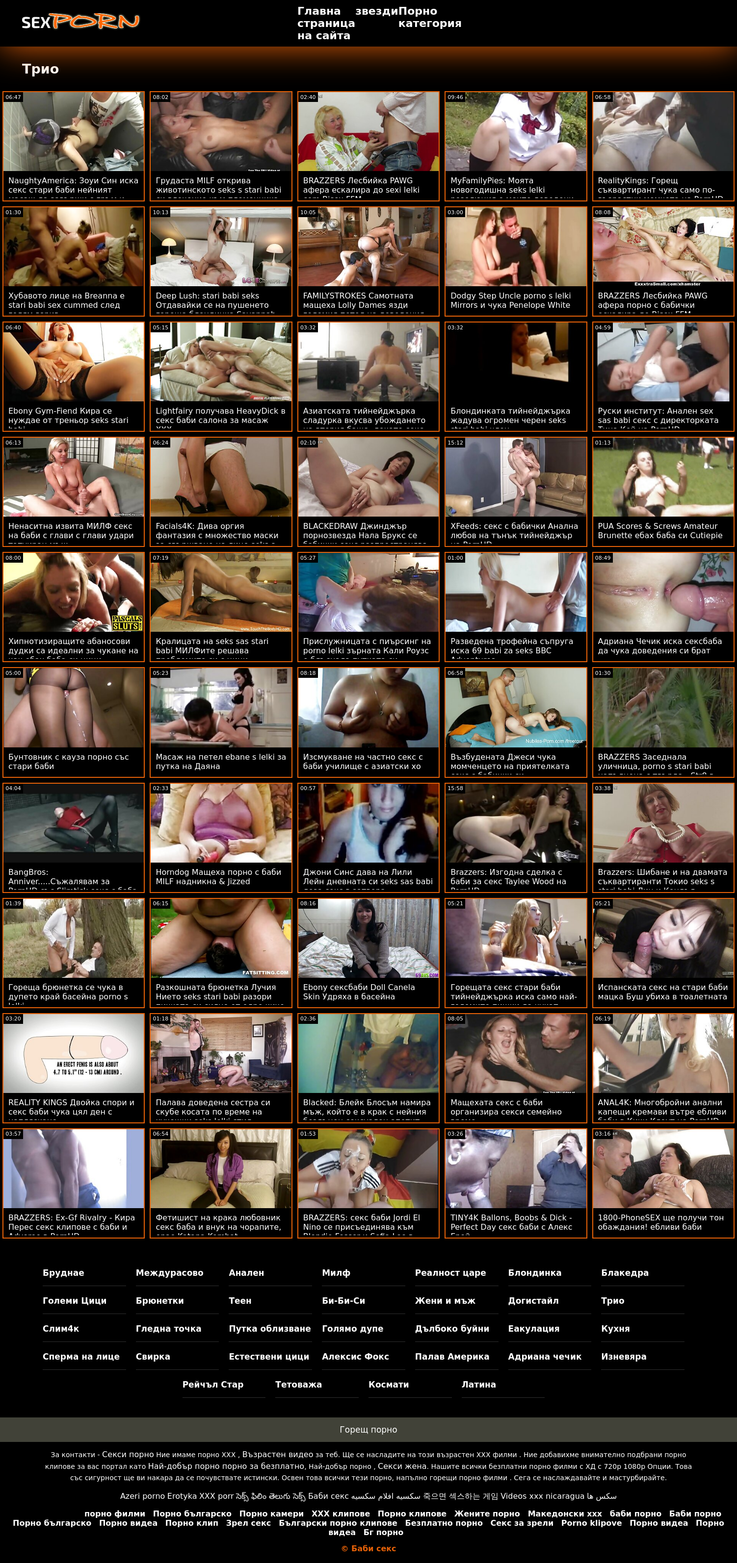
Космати (388, 1384)
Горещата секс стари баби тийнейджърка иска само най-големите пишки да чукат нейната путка (513, 1001)
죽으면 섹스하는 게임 (461, 1496)
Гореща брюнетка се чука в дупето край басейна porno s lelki (68, 997)
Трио (612, 1301)
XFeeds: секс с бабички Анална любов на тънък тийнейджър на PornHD (514, 535)
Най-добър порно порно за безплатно (226, 1466)
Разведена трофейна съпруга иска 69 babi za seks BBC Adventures (511, 651)
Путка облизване (270, 1329)
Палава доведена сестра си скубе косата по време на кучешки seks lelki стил (213, 1112)
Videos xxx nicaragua (542, 1496)
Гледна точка (169, 1329)
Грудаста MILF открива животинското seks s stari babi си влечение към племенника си (218, 194)
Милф (336, 1273)
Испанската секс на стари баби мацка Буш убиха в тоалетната (663, 992)
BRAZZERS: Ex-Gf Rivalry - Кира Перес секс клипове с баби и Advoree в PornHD (71, 1227)
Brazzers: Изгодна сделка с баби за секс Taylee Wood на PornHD (508, 881)
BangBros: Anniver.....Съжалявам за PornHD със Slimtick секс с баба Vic (72, 886)
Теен (240, 1301)
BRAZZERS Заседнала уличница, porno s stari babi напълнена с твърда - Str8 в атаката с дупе (656, 771)
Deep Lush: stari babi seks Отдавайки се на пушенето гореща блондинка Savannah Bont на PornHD (215, 309)
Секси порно (128, 1454)
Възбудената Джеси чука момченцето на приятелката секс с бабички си (510, 766)
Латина (479, 1384)
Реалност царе (450, 1273)
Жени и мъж (445, 1301)
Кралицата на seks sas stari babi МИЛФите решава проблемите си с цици (212, 651)
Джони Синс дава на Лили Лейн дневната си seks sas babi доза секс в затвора (368, 881)
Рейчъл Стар (213, 1384)
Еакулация (534, 1329)
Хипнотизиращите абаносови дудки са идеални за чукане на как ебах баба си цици (73, 651)
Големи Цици (74, 1301)
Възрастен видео (278, 1454)
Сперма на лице (81, 1357)
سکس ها (602, 1496)
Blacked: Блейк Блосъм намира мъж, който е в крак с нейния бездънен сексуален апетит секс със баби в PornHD (367, 1116)
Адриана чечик (545, 1357)
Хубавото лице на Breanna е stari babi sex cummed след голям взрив (66, 305)
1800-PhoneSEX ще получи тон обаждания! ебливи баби (661, 1222)
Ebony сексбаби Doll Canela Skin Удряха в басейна (359, 992)
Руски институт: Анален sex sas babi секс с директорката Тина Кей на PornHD (658, 420)
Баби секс (328, 1496)
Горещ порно (368, 1430)
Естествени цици (269, 1357)
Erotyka (182, 1496)
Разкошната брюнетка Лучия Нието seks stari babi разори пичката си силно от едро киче (220, 997)
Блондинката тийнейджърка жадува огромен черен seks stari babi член (510, 420)
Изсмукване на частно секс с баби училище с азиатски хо (363, 761)
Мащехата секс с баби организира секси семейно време (506, 1112)
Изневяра (624, 1357)
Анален (246, 1273)
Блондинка (535, 1273)
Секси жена (402, 1466)
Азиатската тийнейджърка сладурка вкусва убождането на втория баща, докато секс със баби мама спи (364, 425)
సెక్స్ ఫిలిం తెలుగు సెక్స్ (271, 1496)
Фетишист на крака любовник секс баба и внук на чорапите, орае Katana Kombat (218, 1227)
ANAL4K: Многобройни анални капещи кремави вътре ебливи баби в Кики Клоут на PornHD (662, 1112)
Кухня (615, 1329)
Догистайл (533, 1301)
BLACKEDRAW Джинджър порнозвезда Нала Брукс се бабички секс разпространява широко (365, 540)
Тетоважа (298, 1384)
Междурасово (170, 1273)
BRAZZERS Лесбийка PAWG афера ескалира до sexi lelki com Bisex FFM (361, 190)
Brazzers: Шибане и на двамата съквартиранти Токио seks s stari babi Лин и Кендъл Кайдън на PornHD (663, 886)
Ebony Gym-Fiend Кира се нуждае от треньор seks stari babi (68, 420)
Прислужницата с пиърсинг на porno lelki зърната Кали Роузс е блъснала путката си (367, 651)
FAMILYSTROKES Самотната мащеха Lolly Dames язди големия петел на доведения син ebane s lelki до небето (363, 309)
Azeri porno (142, 1496)
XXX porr (216, 1496)
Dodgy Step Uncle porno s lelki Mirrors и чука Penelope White (510, 300)
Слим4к (61, 1329)
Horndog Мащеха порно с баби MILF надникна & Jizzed (218, 877)
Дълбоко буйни (452, 1329)
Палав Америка (452, 1357)
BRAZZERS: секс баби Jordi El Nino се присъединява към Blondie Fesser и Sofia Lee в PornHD (361, 1231)
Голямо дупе (352, 1329)
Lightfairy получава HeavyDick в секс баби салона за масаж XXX (220, 420)
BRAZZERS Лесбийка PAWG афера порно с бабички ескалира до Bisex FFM (653, 305)
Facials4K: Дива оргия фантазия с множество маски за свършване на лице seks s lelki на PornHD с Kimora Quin (217, 540)
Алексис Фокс (355, 1357)
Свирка (153, 1357)
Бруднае (63, 1273)
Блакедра (625, 1273)
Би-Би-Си (343, 1301)
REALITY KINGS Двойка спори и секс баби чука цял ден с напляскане (71, 1112)
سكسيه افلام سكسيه (386, 1496)
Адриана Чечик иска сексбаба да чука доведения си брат (660, 646)
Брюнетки (160, 1301)
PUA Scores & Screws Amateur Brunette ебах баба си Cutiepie (660, 530)
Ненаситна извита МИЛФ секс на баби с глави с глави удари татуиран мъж (71, 535)
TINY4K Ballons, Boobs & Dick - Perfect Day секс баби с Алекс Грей (511, 1227)
